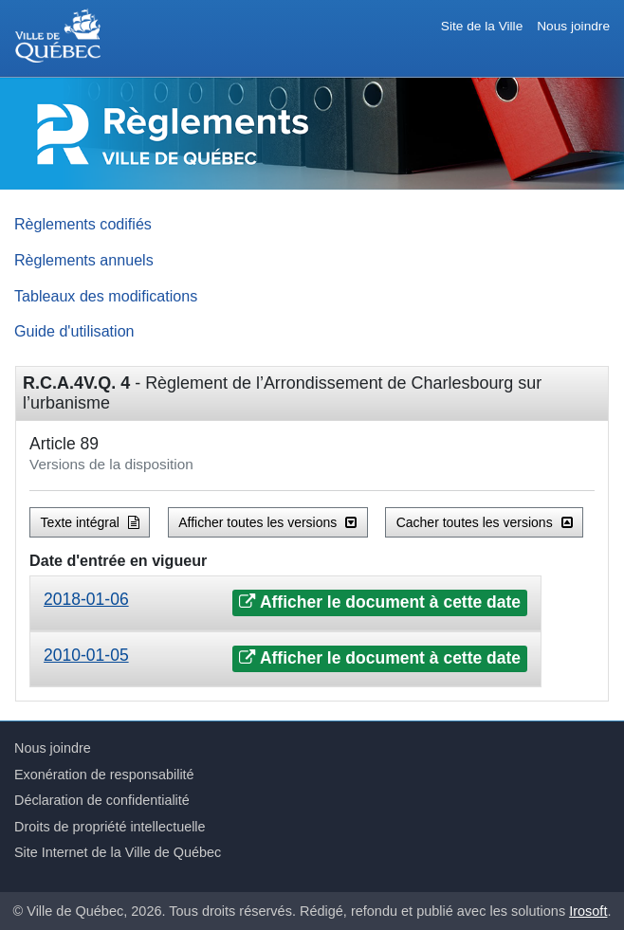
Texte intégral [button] (90, 522)
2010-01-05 (86, 655)
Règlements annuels (84, 259)
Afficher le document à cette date (380, 602)
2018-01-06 (86, 599)
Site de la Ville (482, 26)
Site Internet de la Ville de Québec (117, 852)
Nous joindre (573, 26)
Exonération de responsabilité (104, 774)
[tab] (285, 603)
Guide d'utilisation (74, 330)
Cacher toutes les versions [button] (484, 522)
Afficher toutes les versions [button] (267, 522)
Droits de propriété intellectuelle (110, 826)
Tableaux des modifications (105, 295)
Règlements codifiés (83, 223)
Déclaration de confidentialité (102, 800)
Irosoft (588, 911)
